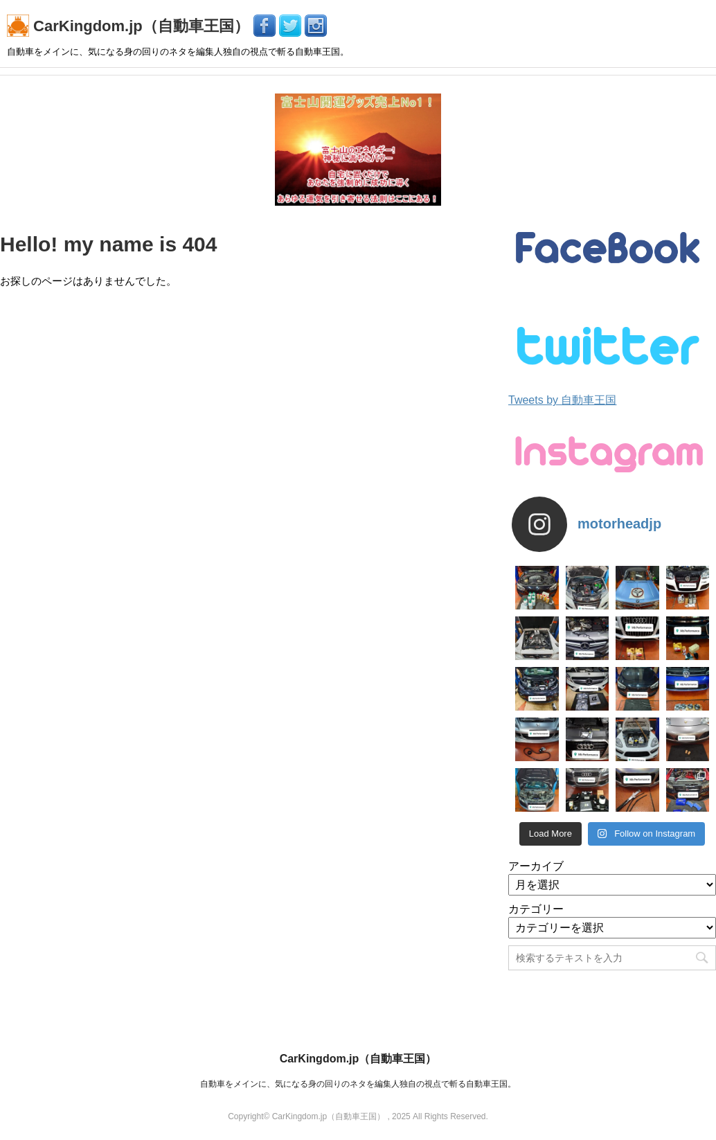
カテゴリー (536, 909)
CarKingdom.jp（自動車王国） (130, 26)
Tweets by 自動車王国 (562, 400)
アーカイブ (536, 866)
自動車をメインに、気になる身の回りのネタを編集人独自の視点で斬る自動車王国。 (358, 1084)
